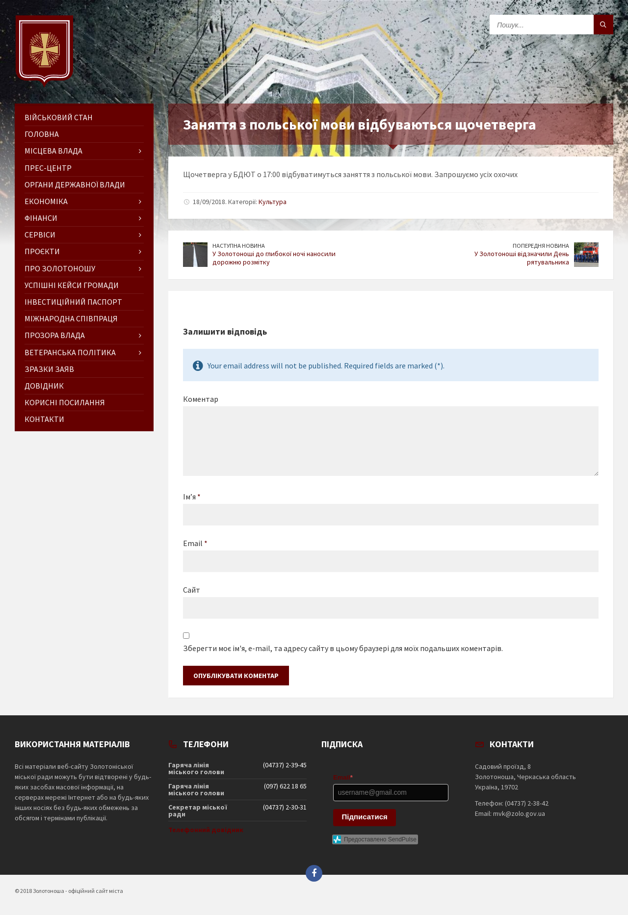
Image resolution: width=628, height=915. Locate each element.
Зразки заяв (49, 369)
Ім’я (192, 496)
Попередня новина (541, 245)
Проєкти (42, 251)
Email (195, 543)
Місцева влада (53, 151)
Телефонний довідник (205, 829)
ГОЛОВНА (42, 134)
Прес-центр (48, 168)
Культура (273, 201)
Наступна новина (238, 245)
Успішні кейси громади (72, 285)
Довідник (44, 386)
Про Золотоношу (60, 268)
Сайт (191, 590)
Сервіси (40, 234)
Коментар (200, 399)
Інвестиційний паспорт (73, 302)
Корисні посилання (65, 402)
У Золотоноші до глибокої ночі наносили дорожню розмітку (274, 257)
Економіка (46, 201)
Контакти (44, 419)
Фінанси (41, 218)
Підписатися (365, 816)
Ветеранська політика (70, 352)
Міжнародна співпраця (71, 318)
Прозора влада (55, 335)
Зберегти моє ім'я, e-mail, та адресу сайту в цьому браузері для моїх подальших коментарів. (343, 648)
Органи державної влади (75, 184)
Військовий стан (59, 117)
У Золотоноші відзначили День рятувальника (521, 257)
